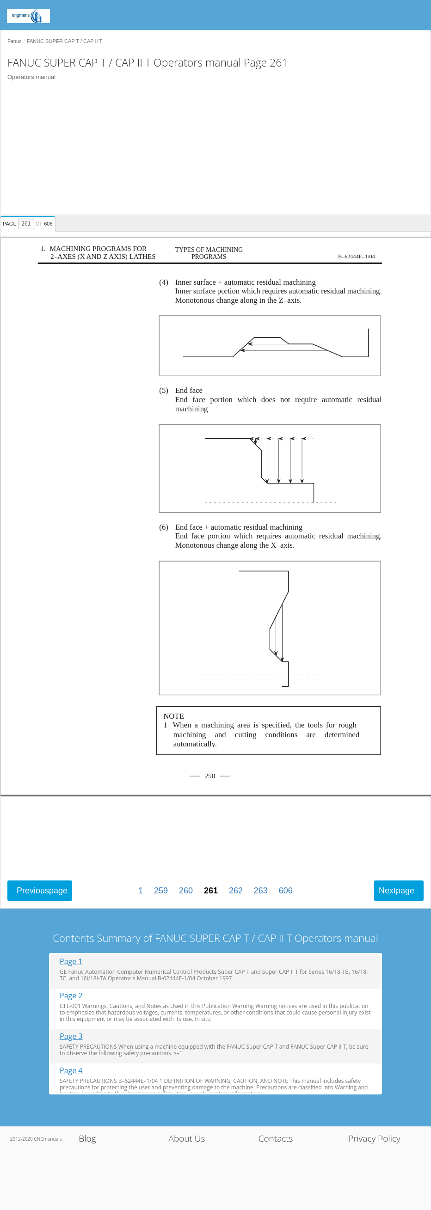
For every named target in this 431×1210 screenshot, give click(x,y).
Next (396, 890)
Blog (87, 1138)
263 (261, 890)
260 (186, 890)
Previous (42, 890)
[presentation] (29, 222)
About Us (186, 1138)
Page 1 (71, 961)
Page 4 (71, 1071)
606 (286, 890)
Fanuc (14, 41)
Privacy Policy (374, 1138)
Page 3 (71, 1036)
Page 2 (71, 996)
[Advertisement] (212, 149)
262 (236, 890)
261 (211, 890)
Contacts (276, 1138)
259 (161, 890)
